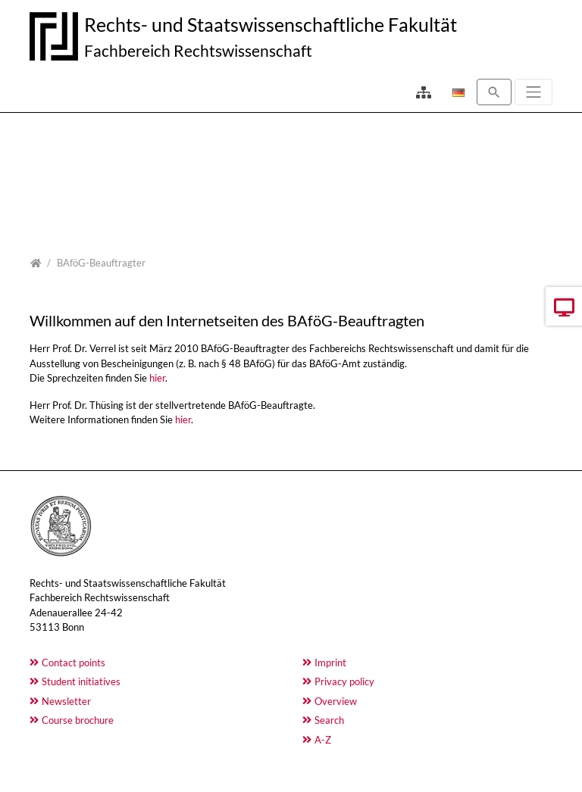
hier (157, 378)
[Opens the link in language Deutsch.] (457, 92)
